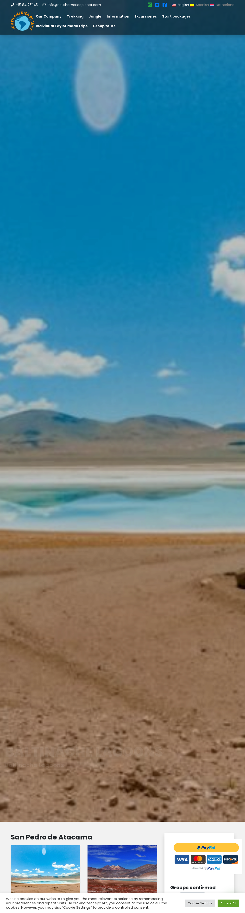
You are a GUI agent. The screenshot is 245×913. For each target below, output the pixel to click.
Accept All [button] (228, 903)
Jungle (95, 16)
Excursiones (146, 16)
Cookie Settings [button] (200, 903)
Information (118, 16)
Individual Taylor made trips (62, 26)
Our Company (49, 16)
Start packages (176, 16)
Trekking (75, 16)
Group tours (104, 26)
